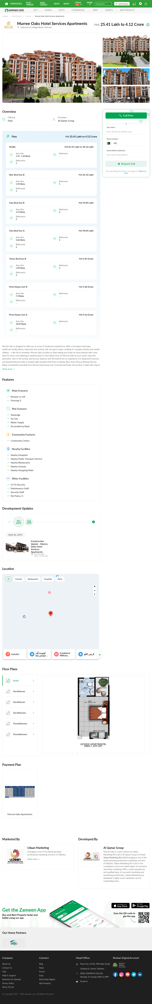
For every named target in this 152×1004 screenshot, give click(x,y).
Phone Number (113, 139)
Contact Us (7, 967)
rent (94, 10)
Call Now (126, 115)
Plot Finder (29, 3)
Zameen (5, 16)
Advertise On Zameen (11, 979)
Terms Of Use (8, 986)
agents (108, 10)
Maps (66, 3)
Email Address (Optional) (116, 150)
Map (142, 98)
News (41, 967)
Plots (61, 10)
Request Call (126, 164)
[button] (51, 136)
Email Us (84, 981)
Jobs (4, 971)
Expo (41, 975)
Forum (42, 971)
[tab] (20, 680)
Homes (47, 10)
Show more (8, 369)
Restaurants (33, 579)
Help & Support (9, 975)
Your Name (112, 127)
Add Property (122, 4)
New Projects (17, 16)
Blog (56, 3)
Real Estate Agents (47, 979)
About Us (6, 964)
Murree (28, 16)
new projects (126, 10)
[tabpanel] (93, 715)
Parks (60, 579)
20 (130, 98)
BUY (36, 10)
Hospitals (48, 579)
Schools (18, 579)
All (8, 579)
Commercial (77, 10)
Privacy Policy (8, 982)
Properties (16, 3)
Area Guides (43, 3)
